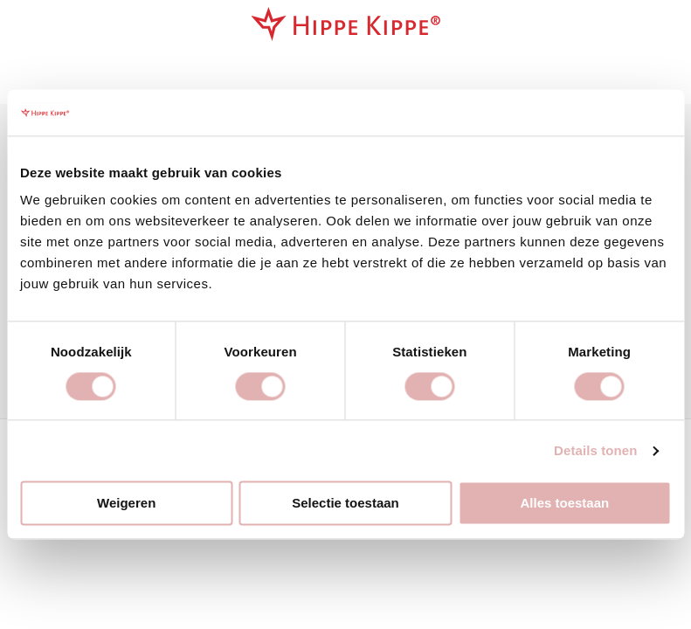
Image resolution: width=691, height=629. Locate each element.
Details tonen (595, 450)
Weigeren (126, 503)
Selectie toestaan (345, 503)
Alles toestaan (564, 503)
